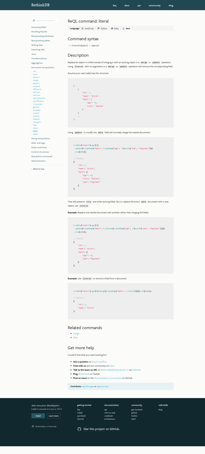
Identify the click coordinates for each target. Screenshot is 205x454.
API (139, 5)
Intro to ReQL (109, 420)
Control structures (40, 151)
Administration (38, 160)
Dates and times (39, 147)
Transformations (39, 58)
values (35, 128)
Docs (126, 5)
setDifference (38, 101)
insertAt (36, 113)
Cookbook (108, 423)
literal (35, 131)
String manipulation (40, 138)
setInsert (36, 92)
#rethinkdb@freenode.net (113, 377)
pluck (35, 74)
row (34, 71)
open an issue (102, 393)
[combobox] (45, 20)
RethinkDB (50, 4)
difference (37, 89)
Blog (171, 5)
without (36, 77)
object (35, 134)
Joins (33, 53)
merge (35, 80)
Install (38, 423)
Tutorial (80, 426)
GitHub (134, 420)
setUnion (36, 95)
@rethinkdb (83, 381)
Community (155, 5)
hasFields (36, 110)
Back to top (37, 168)
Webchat (136, 377)
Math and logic (38, 142)
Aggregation (37, 62)
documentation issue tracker (108, 385)
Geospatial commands (41, 156)
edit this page (88, 393)
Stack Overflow (99, 369)
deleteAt (36, 119)
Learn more (54, 423)
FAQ (114, 5)
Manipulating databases (42, 35)
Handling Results (39, 31)
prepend (36, 86)
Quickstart (81, 423)
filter (75, 345)
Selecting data (38, 49)
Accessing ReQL (38, 27)
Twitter (134, 423)
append (36, 83)
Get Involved (136, 417)
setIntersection (39, 98)
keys (35, 125)
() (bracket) (37, 104)
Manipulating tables (40, 40)
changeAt (37, 122)
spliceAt (36, 116)
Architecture (109, 426)
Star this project (94, 436)
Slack (111, 373)
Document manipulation (42, 67)
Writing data (37, 44)
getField (36, 107)
